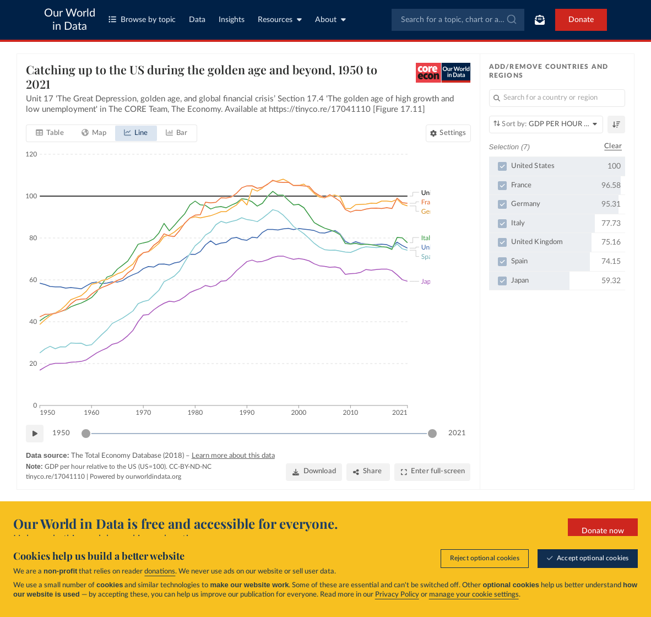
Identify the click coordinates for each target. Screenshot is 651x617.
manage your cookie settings (474, 594)
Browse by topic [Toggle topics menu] (142, 19)
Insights (232, 20)
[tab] (50, 133)
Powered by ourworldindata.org (135, 476)
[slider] (86, 434)
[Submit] (511, 20)
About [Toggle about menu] (330, 19)
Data (197, 20)
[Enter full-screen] (432, 472)
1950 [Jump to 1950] (61, 433)
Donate (581, 20)
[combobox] (458, 20)
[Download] (314, 472)
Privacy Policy (397, 594)
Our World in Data (69, 20)
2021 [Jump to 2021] (457, 433)
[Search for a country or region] (557, 98)
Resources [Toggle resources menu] (280, 19)
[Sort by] (546, 124)
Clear (613, 146)
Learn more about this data (233, 455)
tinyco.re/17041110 (55, 476)
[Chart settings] (448, 133)
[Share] (368, 472)
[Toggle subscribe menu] (540, 20)
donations (159, 571)
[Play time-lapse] (35, 433)
